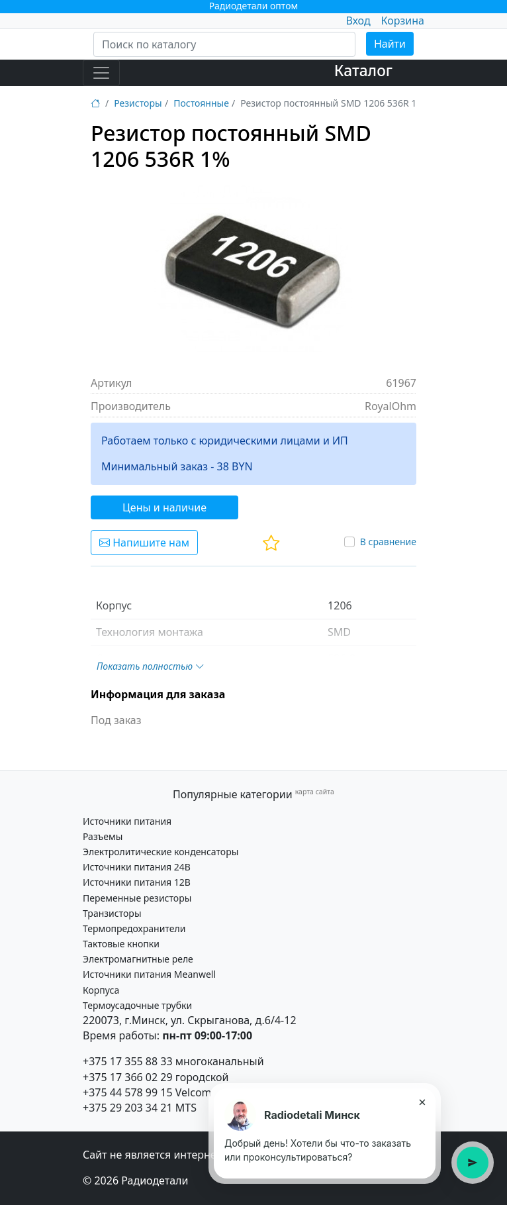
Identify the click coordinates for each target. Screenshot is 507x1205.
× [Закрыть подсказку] (422, 1102)
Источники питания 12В (137, 882)
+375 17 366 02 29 (128, 1077)
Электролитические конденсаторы (160, 851)
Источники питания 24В (137, 867)
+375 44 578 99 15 (128, 1092)
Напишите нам (144, 542)
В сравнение (388, 541)
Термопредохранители (134, 928)
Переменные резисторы (137, 898)
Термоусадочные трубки (137, 1005)
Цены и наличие (164, 507)
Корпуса (101, 990)
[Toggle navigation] (101, 73)
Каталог (363, 70)
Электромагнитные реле (138, 959)
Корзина (402, 20)
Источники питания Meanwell (149, 974)
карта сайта (314, 791)
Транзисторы (112, 913)
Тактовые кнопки (121, 943)
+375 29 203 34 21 (128, 1107)
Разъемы (102, 836)
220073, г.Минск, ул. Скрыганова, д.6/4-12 (190, 1020)
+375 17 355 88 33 (128, 1061)
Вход (358, 20)
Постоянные (201, 103)
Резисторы (137, 103)
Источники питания (127, 821)
